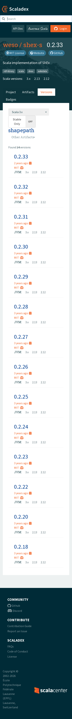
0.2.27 (21, 336)
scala (21, 71)
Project (11, 92)
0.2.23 (21, 456)
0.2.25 (21, 396)
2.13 (37, 78)
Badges (11, 99)
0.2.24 (21, 426)
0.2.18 (21, 546)
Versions (46, 92)
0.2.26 (21, 366)
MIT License (15, 53)
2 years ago (23, 163)
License (12, 656)
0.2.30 (21, 246)
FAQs (10, 646)
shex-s (32, 45)
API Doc (18, 28)
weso (10, 45)
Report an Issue (17, 631)
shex (30, 71)
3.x (28, 78)
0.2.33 (21, 156)
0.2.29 (21, 276)
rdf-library (9, 71)
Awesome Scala (37, 28)
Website (37, 53)
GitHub (56, 53)
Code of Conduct (17, 651)
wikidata (42, 71)
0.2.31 (21, 216)
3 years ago (23, 193)
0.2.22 (21, 486)
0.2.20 (21, 516)
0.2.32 (21, 186)
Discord (14, 611)
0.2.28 (21, 306)
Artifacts (28, 92)
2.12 (46, 78)
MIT (19, 168)
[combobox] (28, 111)
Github (13, 605)
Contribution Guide (19, 626)
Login (60, 28)
